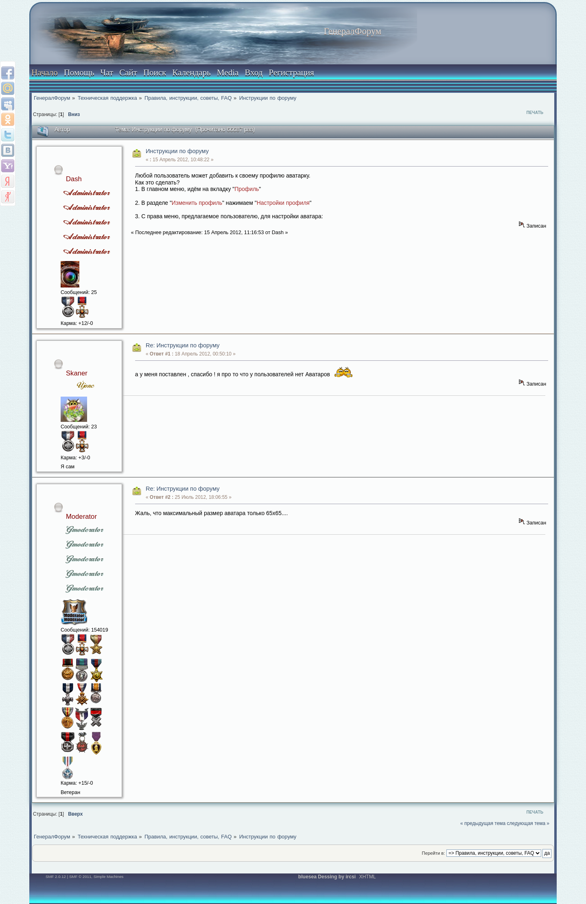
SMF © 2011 (80, 876)
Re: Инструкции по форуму (183, 345)
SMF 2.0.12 (56, 876)
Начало (44, 72)
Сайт (128, 72)
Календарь (191, 72)
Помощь (79, 72)
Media (228, 72)
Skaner (76, 373)
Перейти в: (433, 853)
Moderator (81, 516)
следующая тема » (528, 823)
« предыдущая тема (482, 823)
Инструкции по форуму (177, 151)
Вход (253, 72)
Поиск (154, 72)
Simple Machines (109, 876)
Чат (107, 72)
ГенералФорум (352, 31)
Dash (74, 179)
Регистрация (291, 72)
